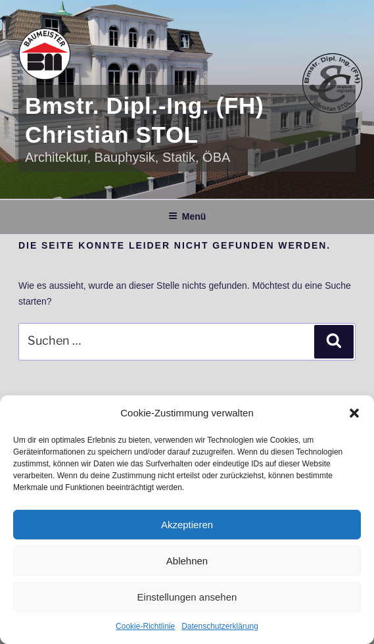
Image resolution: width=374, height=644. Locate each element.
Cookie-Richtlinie (145, 626)
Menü (187, 216)
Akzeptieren (187, 524)
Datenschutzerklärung (219, 626)
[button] (354, 413)
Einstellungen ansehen (187, 597)
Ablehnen (187, 560)
